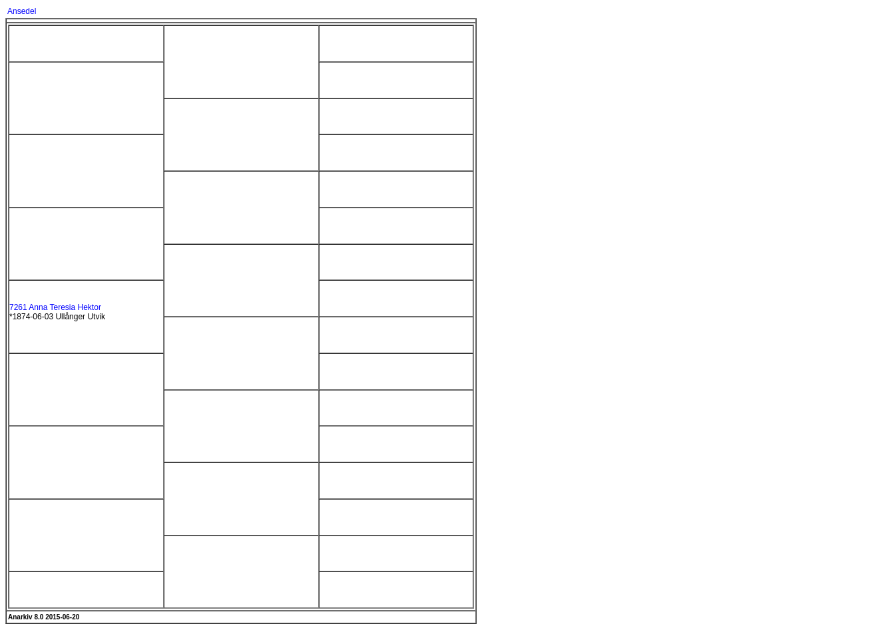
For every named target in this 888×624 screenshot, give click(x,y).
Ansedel (21, 11)
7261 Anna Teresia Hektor (55, 307)
